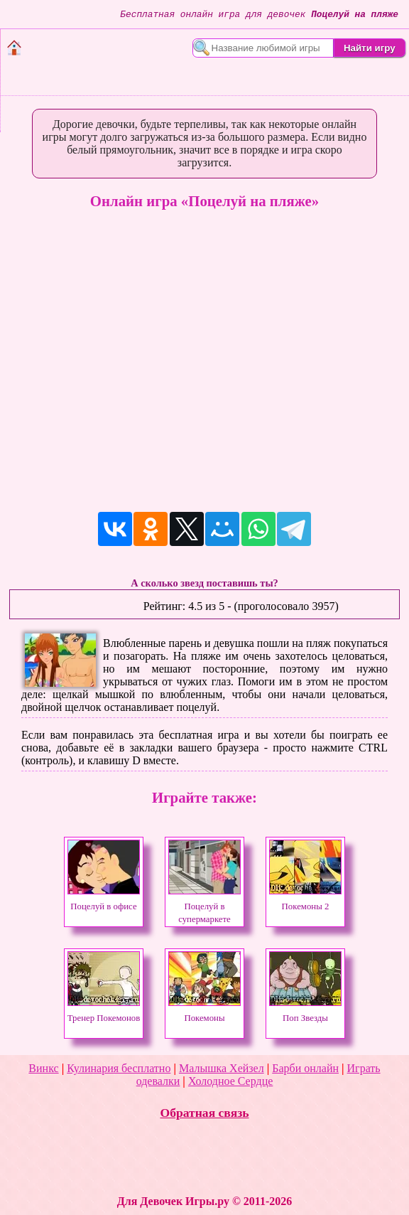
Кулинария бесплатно (118, 1068)
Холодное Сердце (230, 1081)
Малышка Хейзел (221, 1068)
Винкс (43, 1068)
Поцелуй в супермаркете (204, 906)
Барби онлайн (305, 1068)
